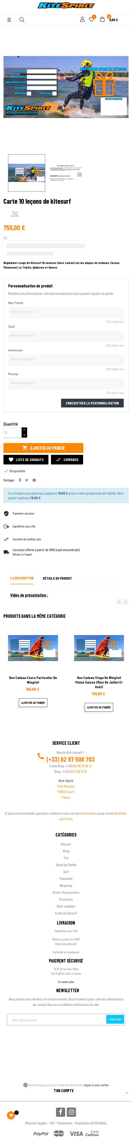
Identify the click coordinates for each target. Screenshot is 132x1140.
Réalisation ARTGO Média (91, 1123)
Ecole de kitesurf (66, 913)
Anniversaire (15, 350)
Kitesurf (66, 844)
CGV (52, 1123)
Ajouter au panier (43, 448)
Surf (66, 871)
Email (11, 326)
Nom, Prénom (15, 303)
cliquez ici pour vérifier (96, 1085)
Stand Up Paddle (66, 864)
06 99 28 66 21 (82, 766)
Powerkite (66, 878)
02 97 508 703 (78, 759)
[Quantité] (12, 432)
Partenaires (65, 1123)
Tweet (26, 480)
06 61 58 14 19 (78, 771)
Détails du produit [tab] (57, 578)
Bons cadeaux (66, 906)
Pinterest (34, 480)
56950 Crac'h (66, 791)
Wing (66, 851)
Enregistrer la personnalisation (92, 403)
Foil (66, 858)
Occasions (66, 899)
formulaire (89, 813)
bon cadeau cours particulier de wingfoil (33, 679)
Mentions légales (36, 1123)
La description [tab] (22, 578)
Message (13, 374)
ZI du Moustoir (66, 786)
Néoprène (66, 885)
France (66, 797)
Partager (20, 480)
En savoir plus (66, 982)
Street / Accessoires (66, 892)
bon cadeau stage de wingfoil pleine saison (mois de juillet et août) (99, 682)
